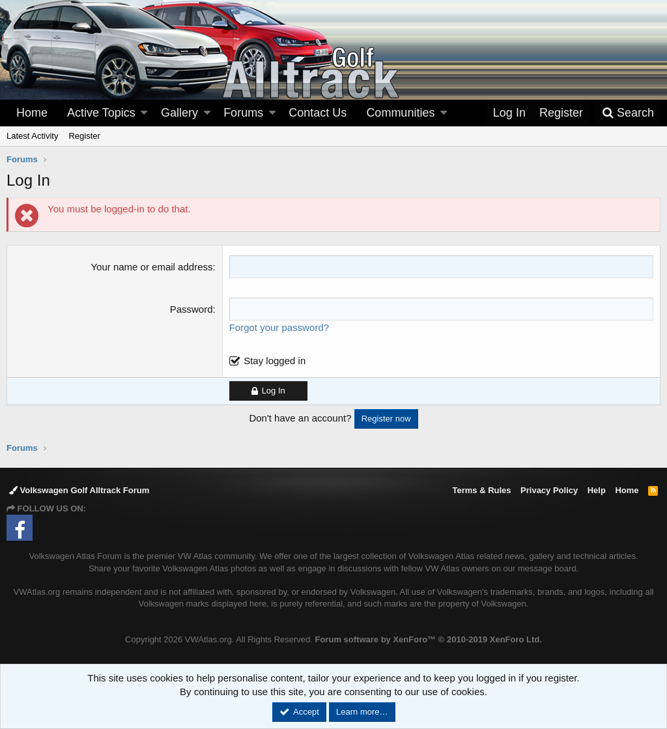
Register (84, 136)
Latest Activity (32, 136)
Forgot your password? (279, 327)
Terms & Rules (481, 490)
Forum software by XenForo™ (428, 639)
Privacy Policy (549, 490)
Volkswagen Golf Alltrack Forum (79, 490)
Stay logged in (274, 360)
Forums (243, 112)
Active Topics (101, 112)
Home (32, 112)
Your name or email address (151, 266)
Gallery (179, 112)
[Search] (627, 113)
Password (191, 309)
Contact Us (318, 112)
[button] (143, 113)
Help (597, 490)
